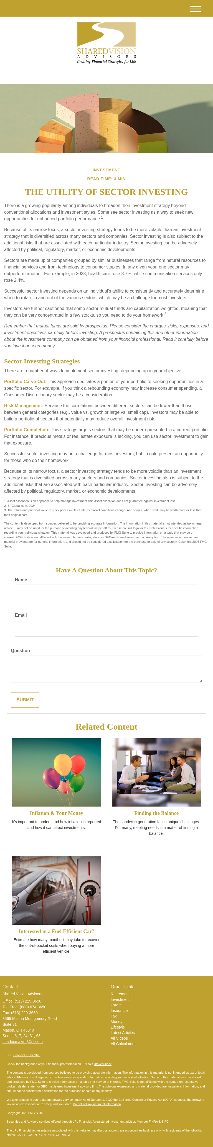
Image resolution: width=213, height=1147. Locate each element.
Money (116, 1021)
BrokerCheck (103, 1064)
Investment (120, 999)
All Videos (119, 1038)
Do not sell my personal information (97, 1104)
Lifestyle (118, 1027)
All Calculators (123, 1044)
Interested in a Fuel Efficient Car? (56, 931)
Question (20, 650)
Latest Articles (123, 1032)
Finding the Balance (156, 813)
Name (21, 579)
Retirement (120, 994)
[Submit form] (25, 700)
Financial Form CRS (26, 1055)
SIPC (165, 1121)
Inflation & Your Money (56, 813)
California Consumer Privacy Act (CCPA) (145, 1099)
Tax (114, 1016)
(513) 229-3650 (154, 75)
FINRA (153, 1121)
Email (21, 615)
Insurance (119, 1010)
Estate (116, 1005)
